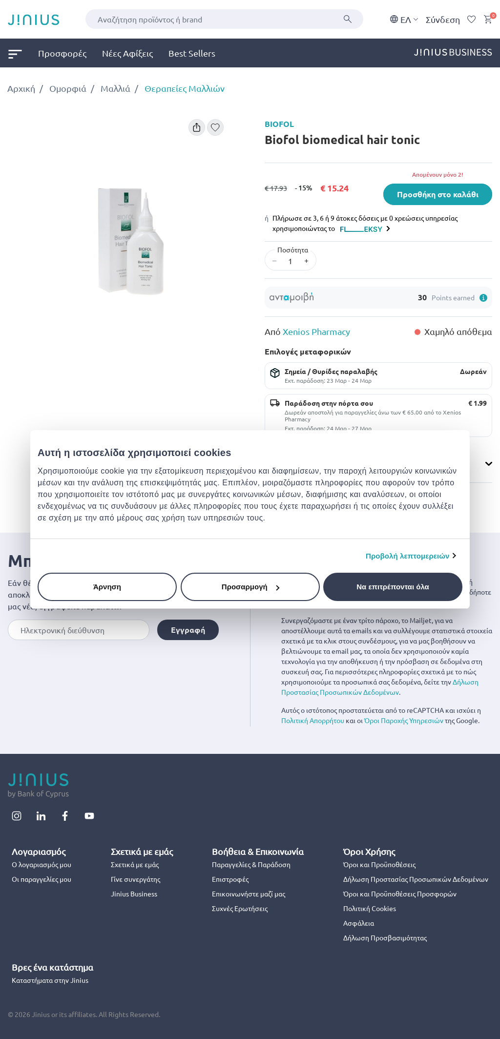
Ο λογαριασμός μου (41, 864)
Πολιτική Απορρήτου (312, 720)
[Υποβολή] (347, 19)
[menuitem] (23, 53)
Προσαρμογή (250, 586)
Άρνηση (107, 586)
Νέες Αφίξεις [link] (127, 53)
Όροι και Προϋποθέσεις (379, 864)
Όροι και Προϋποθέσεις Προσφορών (400, 893)
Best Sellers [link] (191, 53)
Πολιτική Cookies (369, 908)
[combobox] (224, 19)
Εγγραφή (188, 629)
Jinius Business (134, 893)
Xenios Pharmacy (316, 331)
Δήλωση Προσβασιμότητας (385, 937)
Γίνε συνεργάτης (135, 878)
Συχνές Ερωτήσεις (240, 908)
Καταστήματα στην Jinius (50, 980)
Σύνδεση (443, 19)
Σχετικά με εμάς (135, 864)
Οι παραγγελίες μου (41, 878)
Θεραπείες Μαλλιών (185, 88)
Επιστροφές (230, 878)
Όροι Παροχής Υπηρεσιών (403, 720)
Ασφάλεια (358, 922)
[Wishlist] (471, 19)
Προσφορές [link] (62, 53)
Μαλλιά (115, 88)
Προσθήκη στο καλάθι (438, 194)
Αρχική (21, 88)
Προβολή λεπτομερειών (408, 556)
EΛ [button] (404, 19)
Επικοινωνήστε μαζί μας (248, 893)
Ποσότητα (292, 249)
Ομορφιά (67, 88)
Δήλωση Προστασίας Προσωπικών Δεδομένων (415, 878)
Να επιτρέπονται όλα (392, 586)
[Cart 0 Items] (487, 19)
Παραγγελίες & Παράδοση (251, 864)
